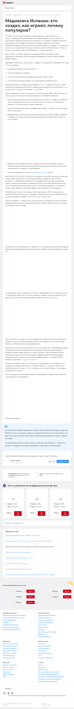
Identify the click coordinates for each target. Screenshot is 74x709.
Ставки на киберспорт (45, 660)
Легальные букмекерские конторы (14, 587)
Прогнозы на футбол (10, 650)
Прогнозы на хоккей (10, 653)
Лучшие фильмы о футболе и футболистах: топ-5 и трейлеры (19, 475)
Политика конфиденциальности (49, 676)
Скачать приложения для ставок (14, 619)
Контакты (41, 669)
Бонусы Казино (43, 629)
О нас (40, 667)
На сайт (17, 514)
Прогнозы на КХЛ (9, 657)
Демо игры (42, 636)
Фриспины (41, 631)
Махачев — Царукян (10, 667)
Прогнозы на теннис (9, 655)
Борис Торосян (15, 461)
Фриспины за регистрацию (47, 634)
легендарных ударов (39, 173)
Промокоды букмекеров (11, 631)
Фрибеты (6, 624)
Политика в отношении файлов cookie (51, 678)
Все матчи (41, 645)
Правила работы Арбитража (47, 683)
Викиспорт (8, 15)
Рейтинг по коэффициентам (14, 524)
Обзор (9, 513)
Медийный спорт (18, 15)
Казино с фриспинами (45, 622)
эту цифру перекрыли (28, 360)
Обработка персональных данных (49, 681)
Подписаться (62, 462)
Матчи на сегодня (44, 648)
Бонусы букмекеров (10, 622)
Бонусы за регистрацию (11, 629)
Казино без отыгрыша (45, 624)
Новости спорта (8, 669)
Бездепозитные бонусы (11, 627)
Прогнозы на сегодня (10, 648)
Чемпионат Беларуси (45, 655)
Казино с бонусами (44, 619)
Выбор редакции (8, 676)
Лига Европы (42, 653)
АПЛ (39, 657)
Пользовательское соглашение (48, 674)
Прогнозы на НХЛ (9, 660)
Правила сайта (43, 671)
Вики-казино (42, 627)
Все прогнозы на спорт (10, 645)
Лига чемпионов (43, 650)
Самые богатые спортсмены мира (51, 475)
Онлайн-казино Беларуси (46, 617)
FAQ (4, 678)
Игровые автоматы (44, 638)
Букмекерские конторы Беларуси (14, 617)
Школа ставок (8, 671)
